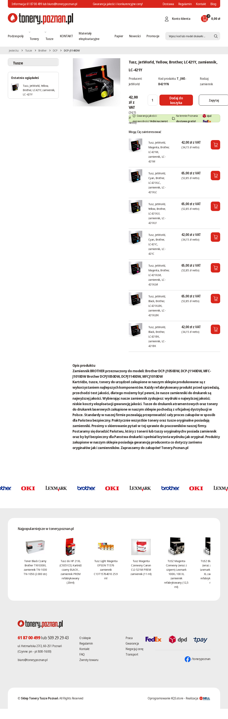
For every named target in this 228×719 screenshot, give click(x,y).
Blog (213, 4)
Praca (129, 638)
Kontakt (201, 4)
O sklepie (85, 638)
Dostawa (168, 4)
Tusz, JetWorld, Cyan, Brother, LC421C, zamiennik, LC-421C (157, 244)
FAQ (82, 654)
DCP (55, 50)
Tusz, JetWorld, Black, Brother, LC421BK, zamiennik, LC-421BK (157, 336)
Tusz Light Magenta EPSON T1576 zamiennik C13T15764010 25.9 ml (106, 569)
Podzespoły (16, 36)
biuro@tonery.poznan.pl (32, 660)
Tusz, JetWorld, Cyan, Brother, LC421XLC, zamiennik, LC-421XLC (157, 182)
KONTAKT (66, 36)
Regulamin (185, 4)
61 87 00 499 (34, 4)
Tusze (49, 38)
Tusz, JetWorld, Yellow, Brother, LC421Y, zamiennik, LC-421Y (39, 90)
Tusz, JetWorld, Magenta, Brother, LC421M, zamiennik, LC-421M (158, 151)
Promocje (153, 36)
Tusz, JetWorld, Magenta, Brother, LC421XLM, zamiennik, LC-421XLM (158, 275)
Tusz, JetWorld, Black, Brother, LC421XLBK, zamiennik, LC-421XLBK (157, 305)
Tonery (34, 38)
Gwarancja (132, 643)
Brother (42, 50)
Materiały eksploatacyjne (89, 36)
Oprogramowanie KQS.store (165, 698)
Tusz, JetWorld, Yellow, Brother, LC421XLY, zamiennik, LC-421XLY (157, 213)
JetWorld (134, 84)
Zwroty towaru (88, 660)
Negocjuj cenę (134, 649)
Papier (119, 36)
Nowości (135, 36)
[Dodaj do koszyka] (176, 100)
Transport (132, 654)
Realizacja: (198, 698)
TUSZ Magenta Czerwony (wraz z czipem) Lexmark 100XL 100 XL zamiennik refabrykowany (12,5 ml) (176, 574)
